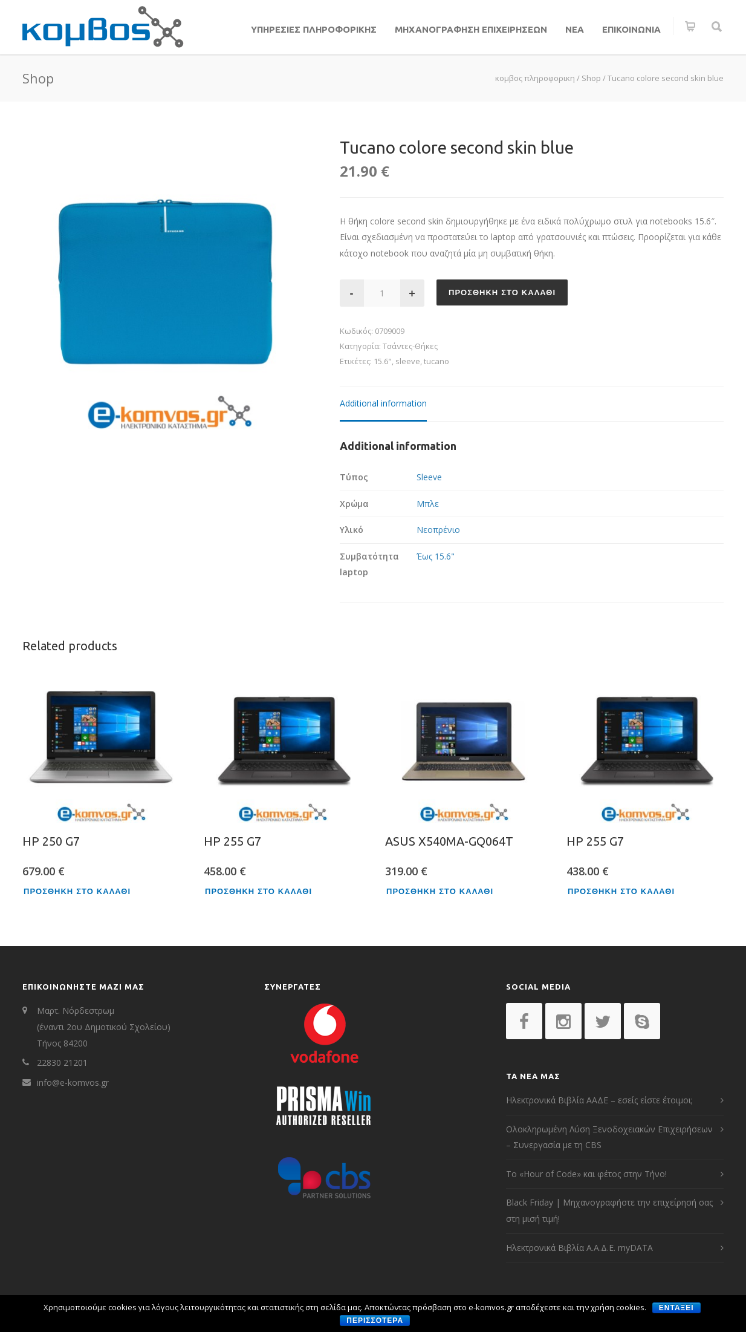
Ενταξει (676, 1308)
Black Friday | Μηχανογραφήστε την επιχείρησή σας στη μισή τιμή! (609, 1210)
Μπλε (428, 503)
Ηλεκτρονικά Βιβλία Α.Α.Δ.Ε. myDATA (579, 1247)
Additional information (383, 403)
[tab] (383, 404)
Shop (591, 78)
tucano (436, 361)
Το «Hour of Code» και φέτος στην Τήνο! (586, 1174)
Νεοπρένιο (438, 529)
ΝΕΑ (574, 29)
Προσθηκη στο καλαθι (502, 292)
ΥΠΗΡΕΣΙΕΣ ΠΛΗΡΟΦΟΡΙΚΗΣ (314, 29)
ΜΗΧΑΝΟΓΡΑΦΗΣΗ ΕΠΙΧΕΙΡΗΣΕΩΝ (471, 29)
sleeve (407, 361)
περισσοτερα (374, 1320)
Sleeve (429, 477)
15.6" (383, 361)
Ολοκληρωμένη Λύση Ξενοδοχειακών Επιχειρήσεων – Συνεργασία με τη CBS (609, 1137)
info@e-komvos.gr (73, 1082)
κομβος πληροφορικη (535, 78)
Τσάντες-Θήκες (410, 346)
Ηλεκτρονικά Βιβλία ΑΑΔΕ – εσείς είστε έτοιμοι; (599, 1100)
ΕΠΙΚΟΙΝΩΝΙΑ (631, 29)
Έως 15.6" (436, 556)
